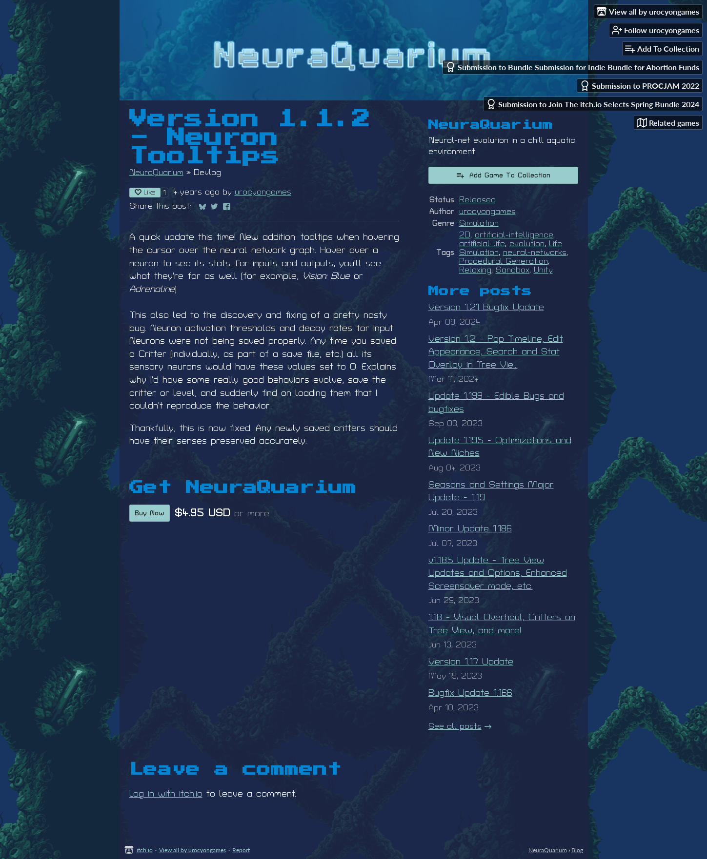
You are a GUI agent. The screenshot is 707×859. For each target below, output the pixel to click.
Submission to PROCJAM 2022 (639, 85)
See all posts (455, 726)
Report (241, 850)
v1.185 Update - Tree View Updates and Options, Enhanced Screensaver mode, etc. (497, 573)
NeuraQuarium (156, 172)
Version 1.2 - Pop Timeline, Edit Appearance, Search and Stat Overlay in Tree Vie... (495, 352)
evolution (527, 243)
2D (464, 235)
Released (477, 199)
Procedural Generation (503, 261)
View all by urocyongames (192, 850)
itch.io (145, 850)
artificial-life (482, 243)
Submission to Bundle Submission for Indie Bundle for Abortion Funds (572, 67)
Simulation (479, 223)
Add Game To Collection (503, 175)
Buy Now (149, 513)
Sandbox (512, 270)
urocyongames (263, 192)
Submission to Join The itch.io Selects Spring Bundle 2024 (592, 104)
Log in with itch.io (165, 794)
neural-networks (534, 252)
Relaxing (475, 270)
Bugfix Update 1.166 (470, 693)
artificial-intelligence (514, 235)
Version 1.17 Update (470, 662)
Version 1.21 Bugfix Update (486, 307)
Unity (543, 270)
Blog (577, 850)
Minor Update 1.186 (470, 529)
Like (145, 192)
